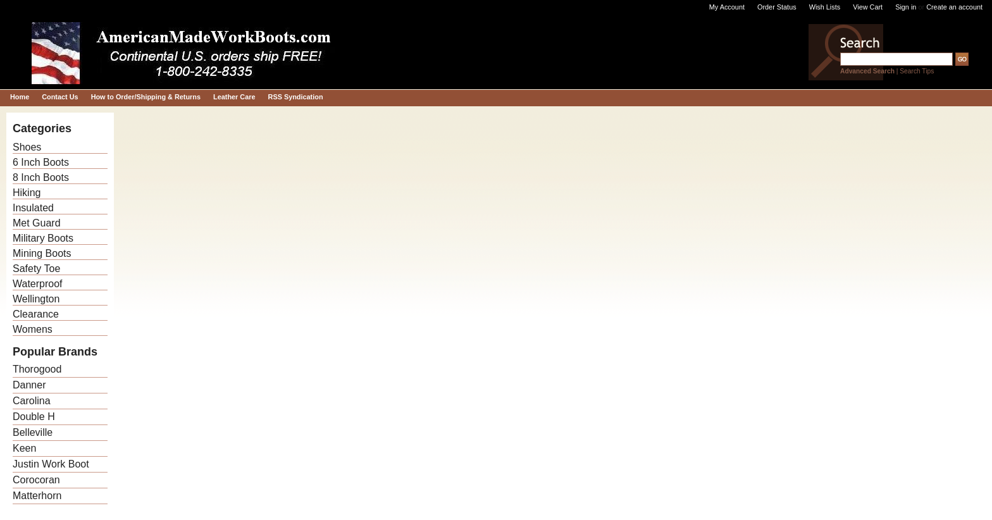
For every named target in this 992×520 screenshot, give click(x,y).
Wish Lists (825, 7)
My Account (727, 7)
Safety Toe (36, 268)
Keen (24, 448)
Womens (33, 329)
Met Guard (37, 223)
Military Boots (43, 238)
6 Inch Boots (41, 162)
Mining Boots (42, 253)
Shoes (27, 147)
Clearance (36, 314)
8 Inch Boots (41, 177)
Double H (34, 416)
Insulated (33, 207)
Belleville (33, 432)
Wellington (36, 299)
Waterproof (38, 283)
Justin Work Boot (51, 464)
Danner (29, 385)
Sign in (905, 7)
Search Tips (917, 71)
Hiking (26, 192)
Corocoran (36, 479)
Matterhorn (37, 495)
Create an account (954, 7)
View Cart (868, 7)
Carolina (32, 400)
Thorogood (37, 369)
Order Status (777, 7)
